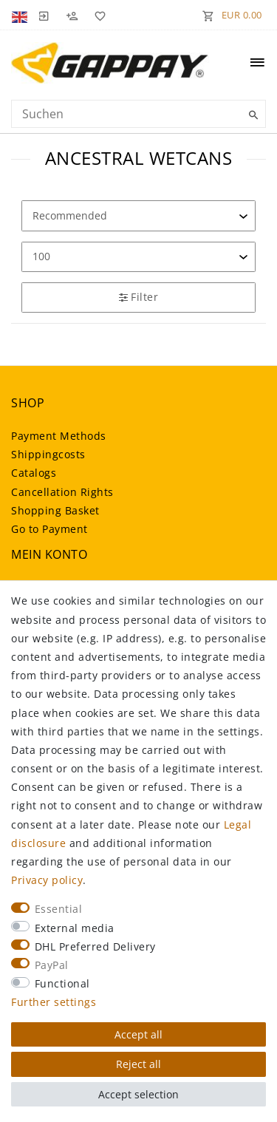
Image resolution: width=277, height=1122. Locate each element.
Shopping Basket (55, 510)
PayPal (52, 965)
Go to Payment (49, 529)
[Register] (71, 15)
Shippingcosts (48, 454)
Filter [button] (138, 297)
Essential (59, 909)
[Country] (21, 15)
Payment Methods (58, 436)
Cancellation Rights (62, 492)
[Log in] (43, 15)
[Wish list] (97, 15)
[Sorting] (138, 215)
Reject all (138, 1064)
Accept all (138, 1034)
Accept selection (138, 1094)
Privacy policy (47, 880)
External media (74, 928)
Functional (62, 983)
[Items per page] (138, 257)
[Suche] (251, 115)
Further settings (53, 1002)
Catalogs (33, 473)
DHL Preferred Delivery (95, 946)
